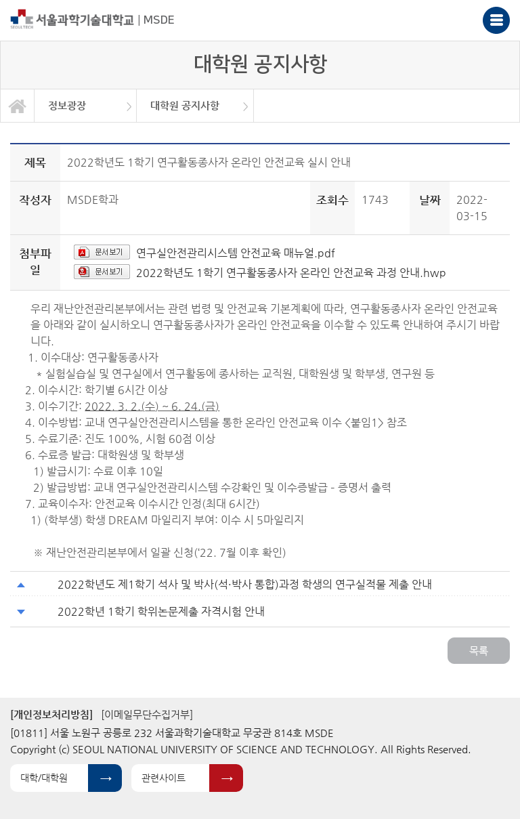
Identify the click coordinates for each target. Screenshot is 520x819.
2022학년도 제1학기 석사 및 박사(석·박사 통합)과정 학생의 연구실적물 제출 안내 (245, 584)
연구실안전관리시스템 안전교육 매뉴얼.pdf (235, 253)
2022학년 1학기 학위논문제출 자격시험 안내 (161, 611)
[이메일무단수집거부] (147, 714)
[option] (86, 105)
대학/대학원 (44, 777)
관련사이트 (164, 777)
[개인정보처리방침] (51, 714)
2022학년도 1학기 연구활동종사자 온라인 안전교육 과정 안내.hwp (291, 272)
